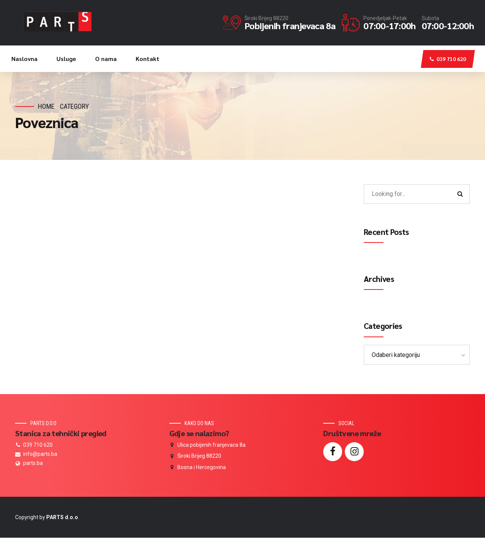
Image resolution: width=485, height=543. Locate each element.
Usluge (66, 59)
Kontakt (148, 59)
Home (46, 106)
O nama (106, 59)
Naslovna (24, 59)
